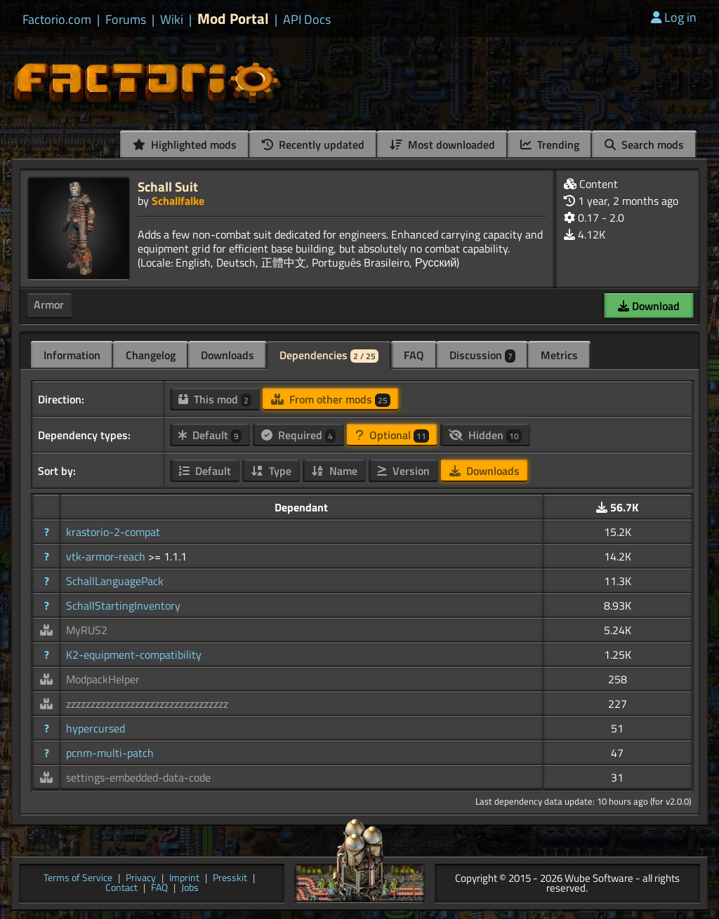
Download (649, 305)
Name (334, 470)
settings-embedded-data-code (138, 777)
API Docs (307, 19)
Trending (549, 144)
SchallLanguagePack (115, 580)
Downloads (227, 355)
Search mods (644, 144)
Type (271, 470)
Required (298, 435)
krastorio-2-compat (113, 531)
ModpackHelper (103, 679)
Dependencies (328, 355)
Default (210, 435)
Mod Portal (233, 18)
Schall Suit (168, 186)
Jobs (190, 888)
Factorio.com (56, 19)
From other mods (330, 399)
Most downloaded (442, 144)
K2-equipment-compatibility (134, 654)
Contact (121, 888)
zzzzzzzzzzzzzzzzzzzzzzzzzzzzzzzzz (147, 703)
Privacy (141, 878)
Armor (49, 304)
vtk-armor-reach (107, 556)
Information (72, 355)
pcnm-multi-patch (110, 752)
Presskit (230, 878)
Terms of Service (78, 878)
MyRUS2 (86, 630)
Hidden (485, 435)
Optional (392, 435)
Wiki (171, 19)
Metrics (559, 355)
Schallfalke (178, 200)
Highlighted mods (185, 144)
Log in (674, 17)
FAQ (414, 355)
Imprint (184, 878)
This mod (214, 399)
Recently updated (313, 144)
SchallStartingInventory (123, 605)
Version (403, 470)
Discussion (482, 355)
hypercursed (95, 728)
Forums (125, 19)
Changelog (151, 355)
